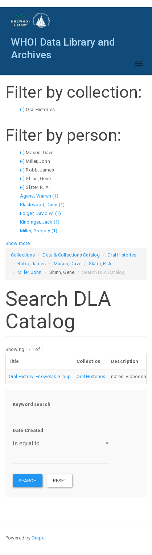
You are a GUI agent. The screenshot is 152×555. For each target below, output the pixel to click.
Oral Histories (121, 255)
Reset (60, 480)
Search (28, 480)
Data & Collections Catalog (71, 255)
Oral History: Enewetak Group (40, 376)
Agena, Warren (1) (39, 196)
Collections (23, 255)
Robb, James (31, 263)
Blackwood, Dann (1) (42, 204)
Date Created (28, 430)
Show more (17, 243)
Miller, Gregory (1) (38, 230)
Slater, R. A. (100, 263)
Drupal (39, 538)
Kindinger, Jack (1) (39, 222)
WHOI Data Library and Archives (63, 44)
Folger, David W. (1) (40, 213)
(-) (23, 109)
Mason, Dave (67, 263)
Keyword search (31, 404)
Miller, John (29, 272)
